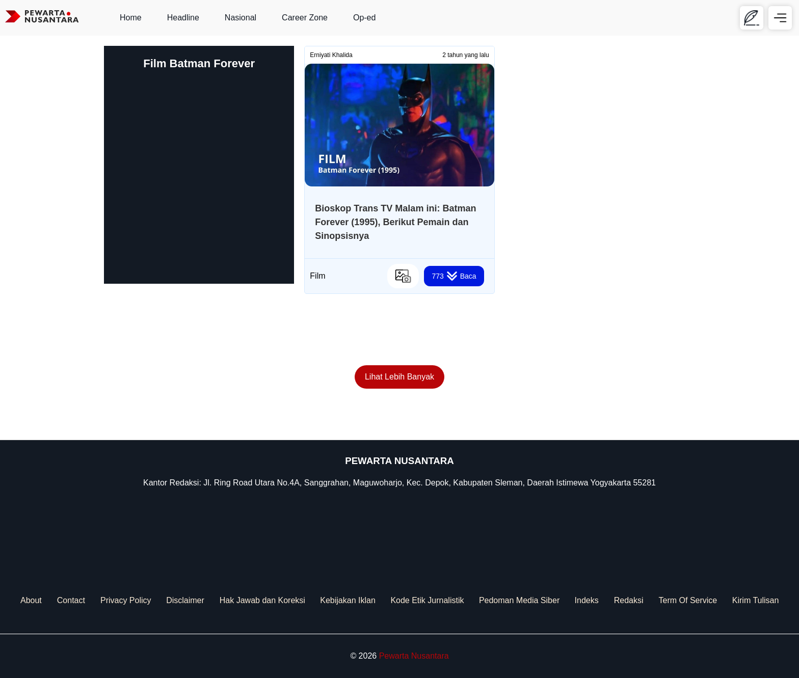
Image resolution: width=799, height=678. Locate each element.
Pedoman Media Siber (519, 600)
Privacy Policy (125, 600)
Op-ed (364, 17)
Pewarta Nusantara (414, 656)
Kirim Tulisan (755, 600)
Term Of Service (688, 600)
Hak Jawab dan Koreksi (262, 600)
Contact (71, 600)
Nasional (240, 17)
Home (131, 17)
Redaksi (629, 600)
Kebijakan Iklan (348, 600)
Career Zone (305, 17)
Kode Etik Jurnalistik (427, 600)
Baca (454, 276)
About (31, 600)
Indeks (587, 600)
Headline (183, 17)
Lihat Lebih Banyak (399, 376)
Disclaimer (185, 600)
